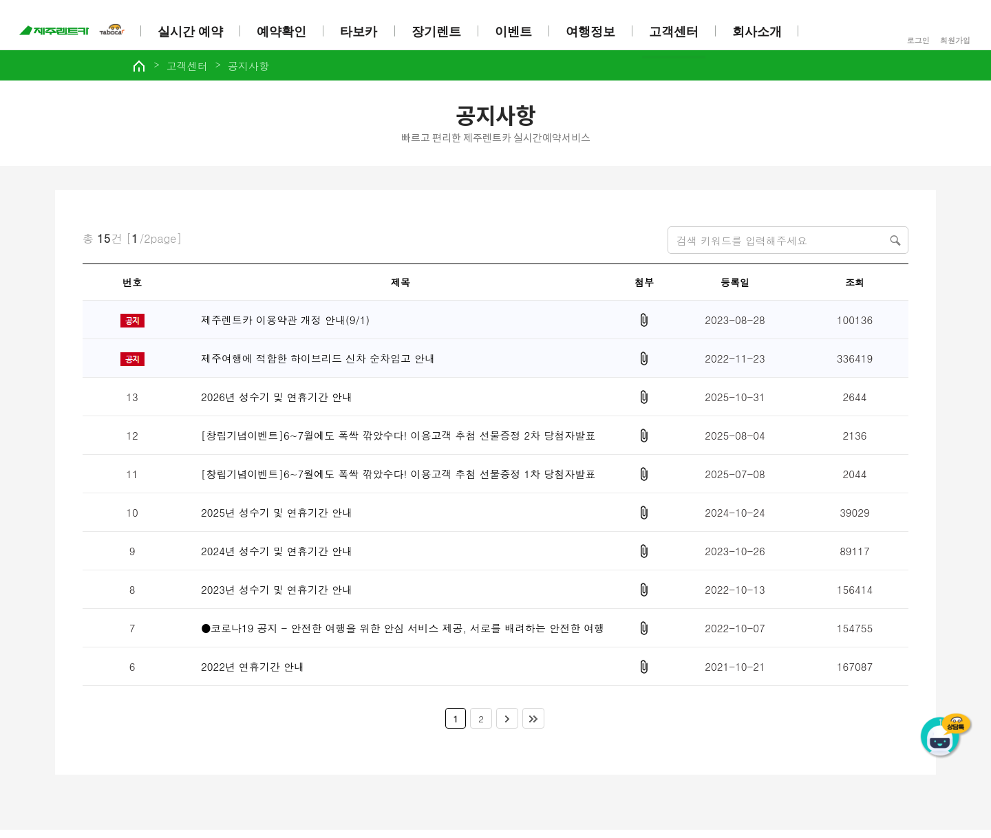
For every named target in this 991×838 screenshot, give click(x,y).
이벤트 (516, 32)
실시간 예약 (192, 32)
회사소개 (760, 32)
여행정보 (593, 32)
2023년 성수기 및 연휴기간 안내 (276, 595)
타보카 (361, 32)
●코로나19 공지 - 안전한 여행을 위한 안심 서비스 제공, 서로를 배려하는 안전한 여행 (402, 633)
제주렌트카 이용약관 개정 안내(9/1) (285, 325)
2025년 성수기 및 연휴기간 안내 (276, 518)
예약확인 (284, 32)
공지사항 (282, 70)
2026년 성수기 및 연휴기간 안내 (276, 402)
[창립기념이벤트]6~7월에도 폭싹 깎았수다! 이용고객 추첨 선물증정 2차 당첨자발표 (398, 440)
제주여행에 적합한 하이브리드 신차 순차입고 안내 (318, 363)
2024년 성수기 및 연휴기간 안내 (276, 556)
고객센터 (676, 32)
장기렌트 (438, 32)
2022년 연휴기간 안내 (252, 672)
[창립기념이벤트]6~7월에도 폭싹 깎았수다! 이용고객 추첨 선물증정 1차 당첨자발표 (398, 479)
